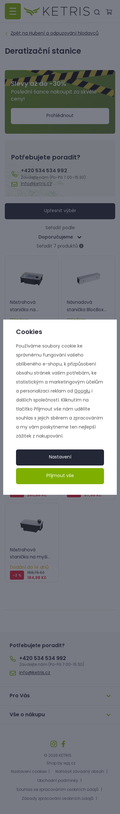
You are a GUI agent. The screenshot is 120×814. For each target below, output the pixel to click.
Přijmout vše (60, 476)
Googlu (82, 391)
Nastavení (60, 457)
